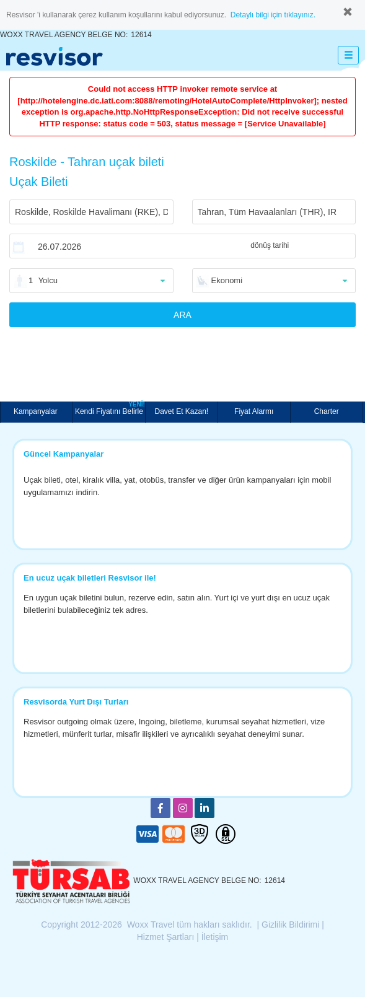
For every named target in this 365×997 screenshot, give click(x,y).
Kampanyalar (36, 411)
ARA (182, 315)
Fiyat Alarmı (253, 411)
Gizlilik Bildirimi (290, 924)
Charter (326, 411)
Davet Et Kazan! (181, 411)
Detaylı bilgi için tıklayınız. (273, 15)
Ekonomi (227, 280)
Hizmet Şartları (166, 937)
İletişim (215, 937)
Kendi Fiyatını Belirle (110, 409)
